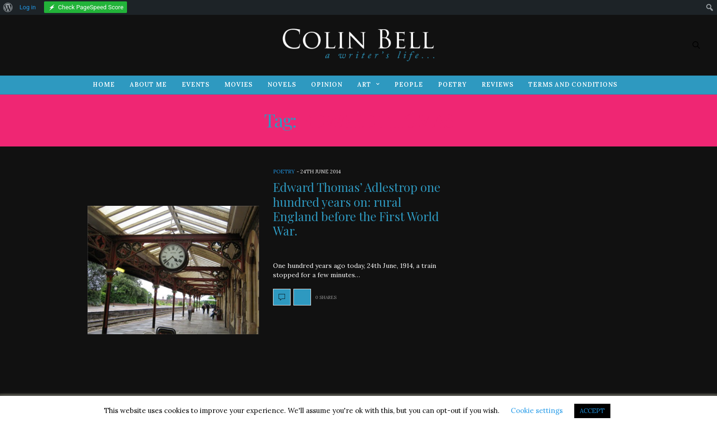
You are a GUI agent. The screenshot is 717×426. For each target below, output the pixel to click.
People (408, 85)
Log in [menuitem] (27, 7)
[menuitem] (8, 7)
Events (195, 85)
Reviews (498, 85)
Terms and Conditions (572, 85)
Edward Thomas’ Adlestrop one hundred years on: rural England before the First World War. (356, 209)
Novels (281, 85)
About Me (148, 85)
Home (104, 85)
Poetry (452, 85)
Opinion (327, 85)
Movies (238, 85)
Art (364, 85)
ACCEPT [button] (592, 411)
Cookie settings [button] (537, 410)
